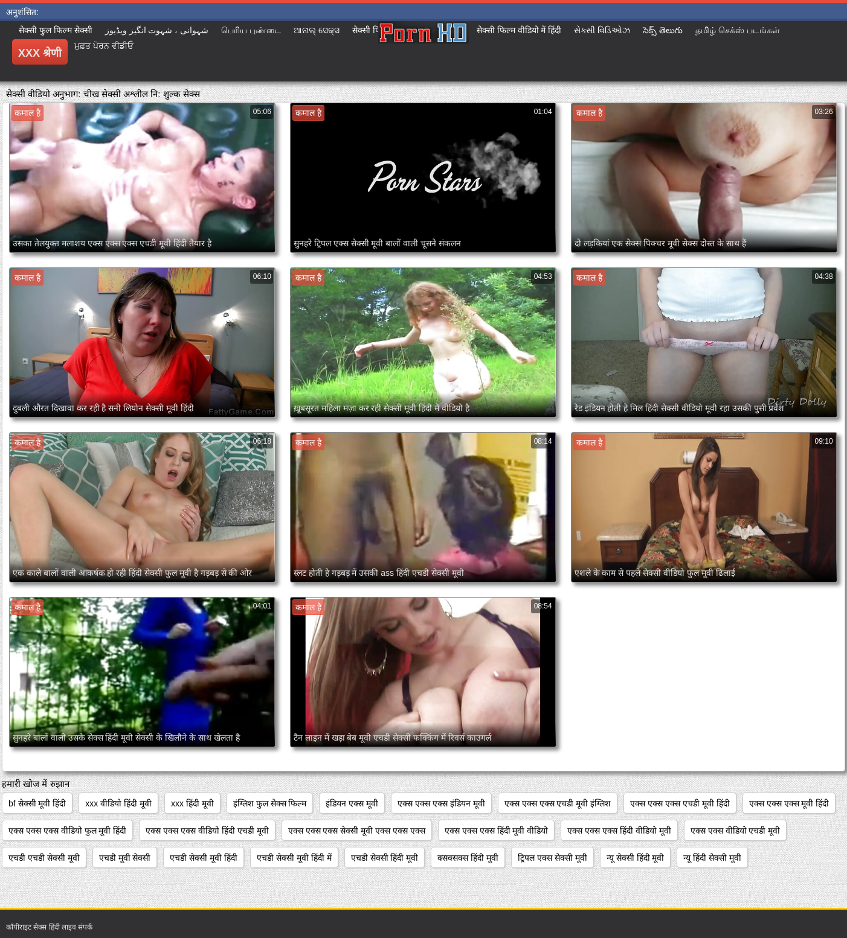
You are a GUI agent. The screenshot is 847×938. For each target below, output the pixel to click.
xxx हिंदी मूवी (192, 803)
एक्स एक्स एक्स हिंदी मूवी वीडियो (496, 830)
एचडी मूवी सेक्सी (125, 858)
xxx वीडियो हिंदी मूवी (118, 803)
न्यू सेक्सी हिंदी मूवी (636, 858)
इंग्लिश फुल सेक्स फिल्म (270, 803)
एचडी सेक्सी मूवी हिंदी (203, 858)
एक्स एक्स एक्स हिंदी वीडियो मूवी (619, 830)
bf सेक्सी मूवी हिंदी (37, 803)
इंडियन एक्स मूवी (352, 803)
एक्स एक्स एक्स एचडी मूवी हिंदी (679, 803)
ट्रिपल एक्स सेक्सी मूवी (552, 858)
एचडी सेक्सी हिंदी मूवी (385, 858)
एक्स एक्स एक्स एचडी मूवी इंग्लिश (557, 803)
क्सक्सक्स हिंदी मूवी (467, 858)
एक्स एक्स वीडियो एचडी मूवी (736, 830)
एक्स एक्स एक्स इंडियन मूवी (441, 803)
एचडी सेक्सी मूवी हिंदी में (294, 858)
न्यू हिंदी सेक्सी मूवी (712, 858)
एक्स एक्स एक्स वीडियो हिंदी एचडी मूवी (207, 830)
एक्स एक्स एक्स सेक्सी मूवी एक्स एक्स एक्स (356, 830)
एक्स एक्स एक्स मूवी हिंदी (789, 803)
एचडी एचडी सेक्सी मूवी (44, 858)
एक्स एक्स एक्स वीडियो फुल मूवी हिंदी (67, 830)
